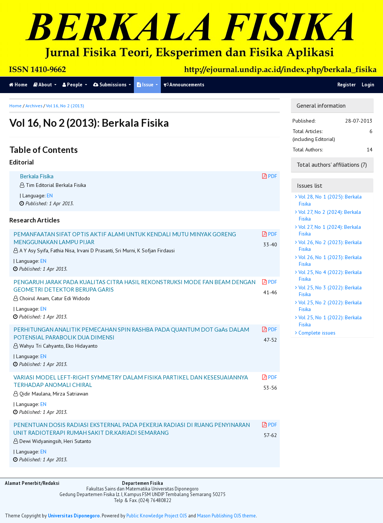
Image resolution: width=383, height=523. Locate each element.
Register (346, 84)
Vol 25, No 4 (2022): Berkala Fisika (329, 275)
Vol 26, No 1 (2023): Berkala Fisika (329, 260)
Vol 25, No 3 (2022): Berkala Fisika (329, 291)
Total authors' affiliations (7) (332, 164)
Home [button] (15, 105)
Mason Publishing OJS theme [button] (226, 516)
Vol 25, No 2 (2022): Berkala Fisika (329, 306)
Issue (145, 84)
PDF (269, 176)
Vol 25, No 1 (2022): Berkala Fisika (329, 320)
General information (321, 105)
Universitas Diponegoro (74, 516)
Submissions (110, 84)
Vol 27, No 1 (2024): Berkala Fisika (329, 230)
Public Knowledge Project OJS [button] (156, 516)
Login (368, 84)
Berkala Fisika (36, 176)
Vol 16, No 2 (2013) (65, 105)
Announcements (184, 84)
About (43, 84)
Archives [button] (33, 105)
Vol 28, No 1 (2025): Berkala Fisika (329, 200)
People (72, 84)
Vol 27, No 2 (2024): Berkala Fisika (329, 215)
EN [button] (50, 195)
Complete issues (316, 332)
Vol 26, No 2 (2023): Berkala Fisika (329, 245)
